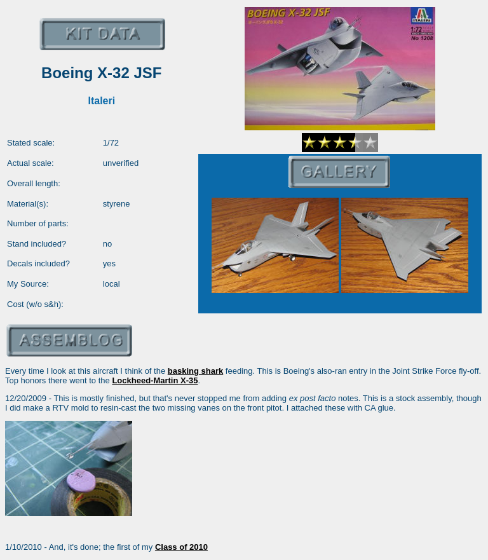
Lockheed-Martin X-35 (155, 380)
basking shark (195, 371)
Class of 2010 (181, 547)
